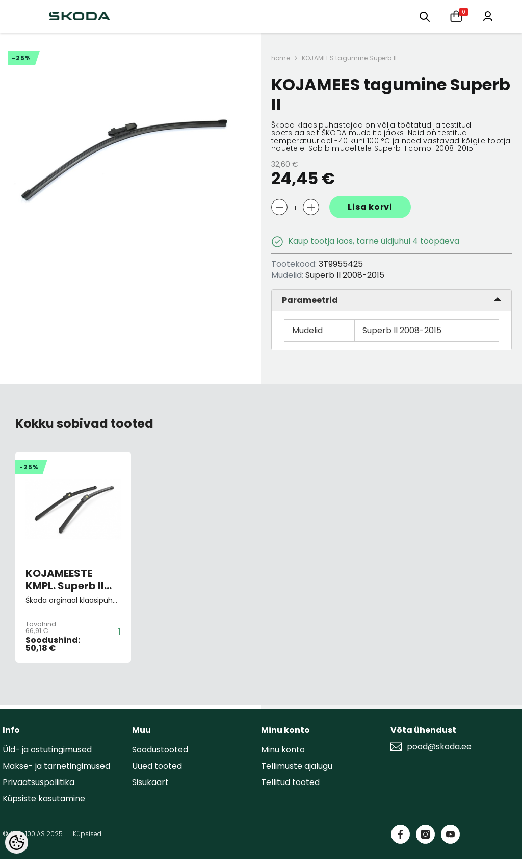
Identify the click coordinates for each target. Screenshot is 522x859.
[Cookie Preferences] (16, 842)
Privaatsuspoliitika (38, 782)
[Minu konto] (488, 15)
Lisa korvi (370, 207)
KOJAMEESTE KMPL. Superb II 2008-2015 (64, 579)
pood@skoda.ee (439, 746)
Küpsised (87, 833)
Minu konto (283, 749)
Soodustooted (160, 749)
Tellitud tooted (290, 782)
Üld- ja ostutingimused (47, 749)
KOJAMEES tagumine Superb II (349, 58)
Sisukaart (150, 782)
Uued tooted (157, 766)
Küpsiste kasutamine (44, 798)
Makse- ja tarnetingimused (56, 766)
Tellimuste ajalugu (296, 766)
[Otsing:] (425, 16)
